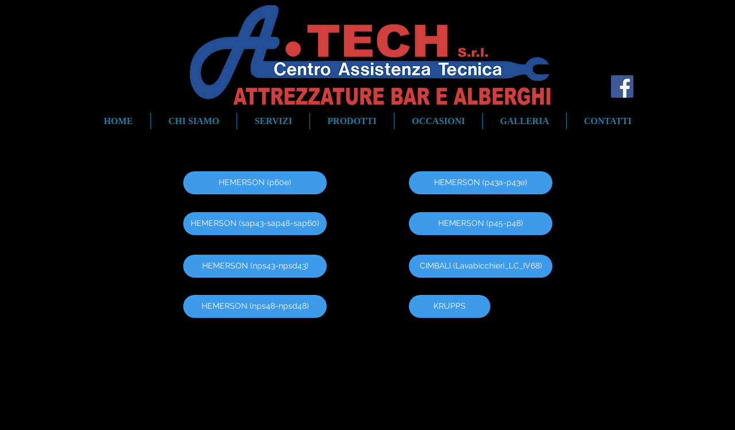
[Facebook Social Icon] (622, 86)
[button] (352, 121)
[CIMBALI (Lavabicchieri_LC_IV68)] (480, 266)
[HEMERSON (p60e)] (255, 182)
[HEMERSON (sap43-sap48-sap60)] (255, 223)
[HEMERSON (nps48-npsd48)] (255, 306)
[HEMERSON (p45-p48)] (480, 223)
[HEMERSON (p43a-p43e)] (480, 182)
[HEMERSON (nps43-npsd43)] (255, 266)
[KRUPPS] (449, 306)
